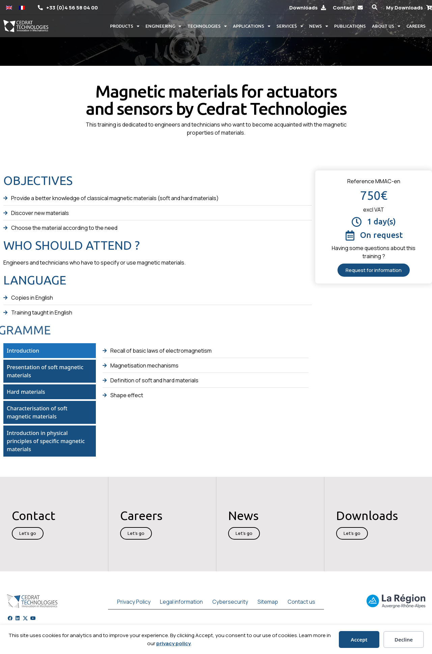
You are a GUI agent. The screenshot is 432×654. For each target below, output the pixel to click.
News (318, 26)
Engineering (163, 26)
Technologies (207, 26)
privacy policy (173, 643)
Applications (251, 26)
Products (124, 26)
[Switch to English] (9, 7)
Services (289, 26)
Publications (350, 26)
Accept (359, 639)
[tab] (49, 350)
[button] (374, 7)
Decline (404, 639)
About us (386, 26)
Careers (416, 26)
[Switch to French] (22, 7)
